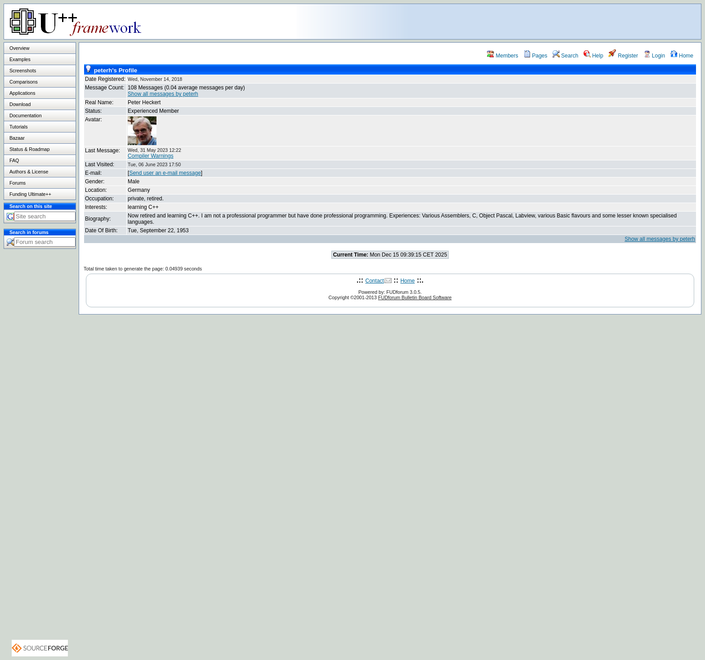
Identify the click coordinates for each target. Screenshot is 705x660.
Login (654, 56)
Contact (375, 281)
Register (623, 56)
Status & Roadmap (29, 149)
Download (20, 104)
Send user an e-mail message (165, 173)
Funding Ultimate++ (30, 194)
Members (502, 56)
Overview (19, 48)
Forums (17, 183)
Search (565, 56)
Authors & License (28, 171)
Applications (22, 93)
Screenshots (22, 70)
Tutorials (18, 126)
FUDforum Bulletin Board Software (414, 297)
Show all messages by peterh (163, 94)
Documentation (25, 115)
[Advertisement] (588, 21)
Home (681, 56)
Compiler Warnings (151, 156)
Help (593, 56)
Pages (535, 56)
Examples (20, 59)
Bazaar (17, 138)
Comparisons (23, 81)
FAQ (14, 160)
